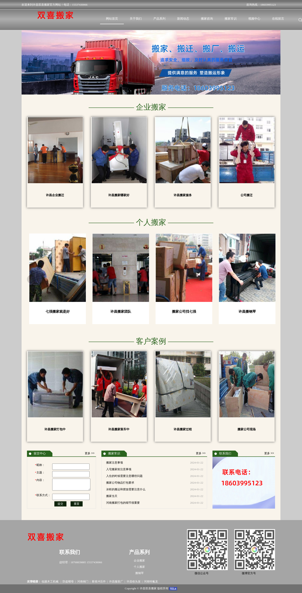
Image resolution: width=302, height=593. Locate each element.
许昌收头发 (134, 581)
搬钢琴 (139, 573)
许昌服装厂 (116, 581)
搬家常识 (114, 453)
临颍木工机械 (50, 581)
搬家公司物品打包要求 (120, 482)
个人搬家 (139, 566)
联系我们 (225, 453)
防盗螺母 (68, 581)
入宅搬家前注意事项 (118, 469)
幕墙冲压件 (99, 581)
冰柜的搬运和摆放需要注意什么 (125, 489)
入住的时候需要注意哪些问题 (124, 476)
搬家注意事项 (114, 462)
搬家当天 (111, 496)
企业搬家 (139, 560)
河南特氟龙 (151, 581)
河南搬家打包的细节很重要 (123, 502)
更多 (89, 453)
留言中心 (40, 453)
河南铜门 (82, 581)
